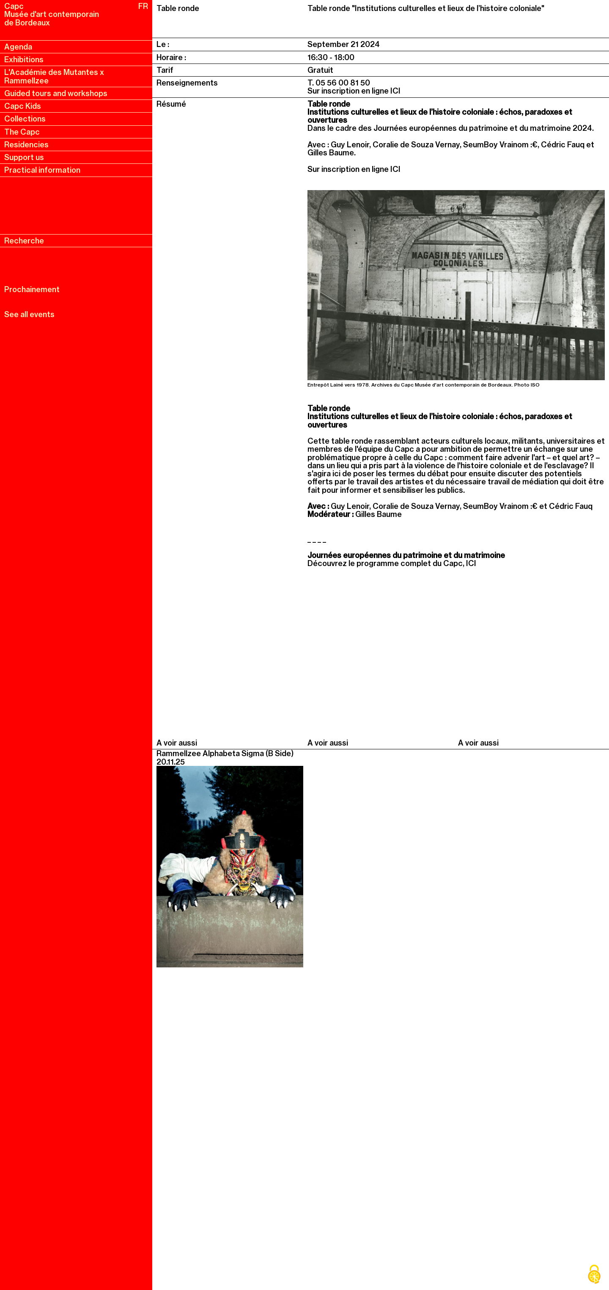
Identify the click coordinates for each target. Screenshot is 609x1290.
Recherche (24, 240)
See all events (29, 314)
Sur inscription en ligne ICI (354, 90)
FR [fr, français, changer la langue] (143, 6)
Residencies (26, 144)
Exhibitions (24, 59)
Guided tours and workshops (55, 93)
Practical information (42, 170)
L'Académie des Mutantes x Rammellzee (54, 76)
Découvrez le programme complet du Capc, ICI (391, 563)
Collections (25, 118)
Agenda (18, 46)
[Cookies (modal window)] (594, 1275)
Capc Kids (22, 106)
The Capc (22, 131)
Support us (24, 157)
